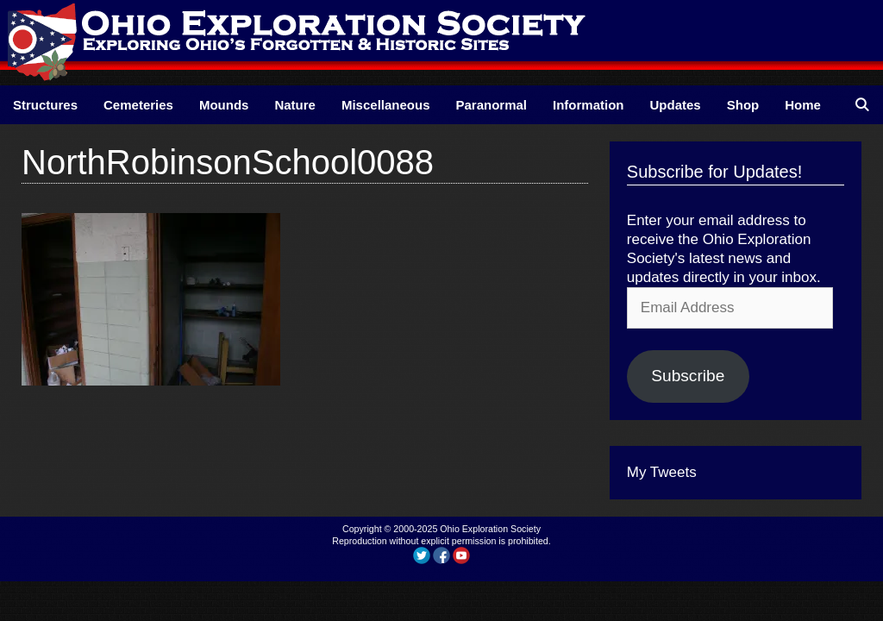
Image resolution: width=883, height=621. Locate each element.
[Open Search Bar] (862, 104)
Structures (45, 104)
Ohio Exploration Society (490, 529)
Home (803, 104)
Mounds (224, 104)
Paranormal (491, 104)
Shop (743, 104)
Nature (295, 104)
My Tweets (662, 472)
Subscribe (687, 376)
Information (588, 104)
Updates (675, 104)
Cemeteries (138, 104)
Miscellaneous (385, 104)
